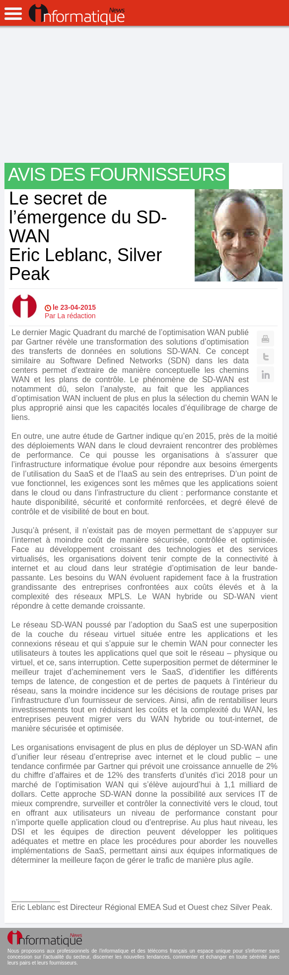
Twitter (265, 356)
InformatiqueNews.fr (77, 14)
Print (265, 339)
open (13, 13)
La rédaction (77, 316)
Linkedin (265, 374)
